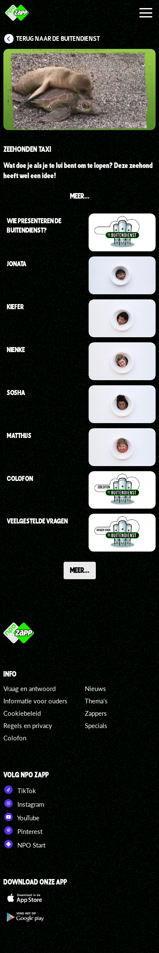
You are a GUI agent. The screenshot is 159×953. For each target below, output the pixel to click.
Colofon (14, 738)
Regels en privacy (27, 725)
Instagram (23, 803)
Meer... (79, 570)
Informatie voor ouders (35, 701)
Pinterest (22, 830)
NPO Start (24, 844)
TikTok (19, 790)
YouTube (21, 817)
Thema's (96, 701)
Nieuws (95, 688)
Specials (96, 725)
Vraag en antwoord (29, 688)
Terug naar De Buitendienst (58, 39)
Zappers (96, 713)
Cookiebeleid (22, 713)
